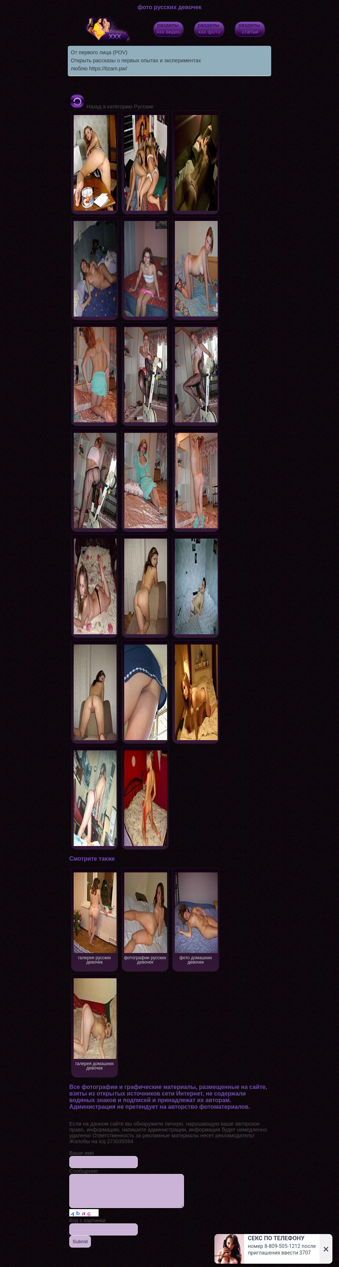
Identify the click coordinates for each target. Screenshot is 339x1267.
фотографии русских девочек (145, 918)
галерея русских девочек (95, 918)
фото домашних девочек (196, 918)
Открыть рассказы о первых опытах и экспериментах (136, 60)
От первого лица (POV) (99, 52)
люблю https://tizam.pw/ (99, 68)
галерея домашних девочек (95, 1023)
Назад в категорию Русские (111, 107)
